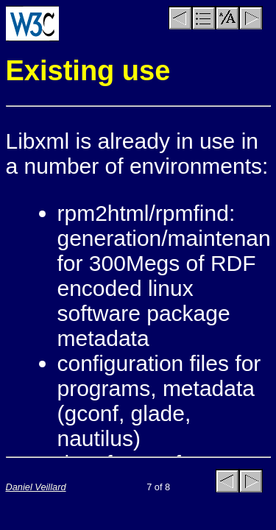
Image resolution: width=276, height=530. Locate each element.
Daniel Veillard (36, 486)
